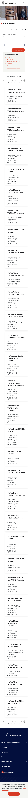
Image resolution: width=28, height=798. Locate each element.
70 (5, 82)
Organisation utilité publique (13, 68)
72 (11, 82)
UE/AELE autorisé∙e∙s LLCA (13, 61)
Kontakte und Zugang (9, 772)
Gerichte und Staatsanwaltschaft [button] (14, 742)
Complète (9, 57)
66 (15, 80)
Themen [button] (14, 757)
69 (24, 80)
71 (8, 82)
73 (14, 82)
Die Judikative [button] (14, 752)
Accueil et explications (15, 45)
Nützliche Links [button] (14, 766)
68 (21, 80)
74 (17, 82)
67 (18, 80)
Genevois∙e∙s (10, 59)
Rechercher (19, 50)
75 (19, 82)
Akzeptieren (13, 794)
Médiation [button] (14, 747)
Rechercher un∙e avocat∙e (9, 34)
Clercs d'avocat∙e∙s (11, 65)
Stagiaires (9, 63)
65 (12, 80)
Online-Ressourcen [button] (14, 761)
